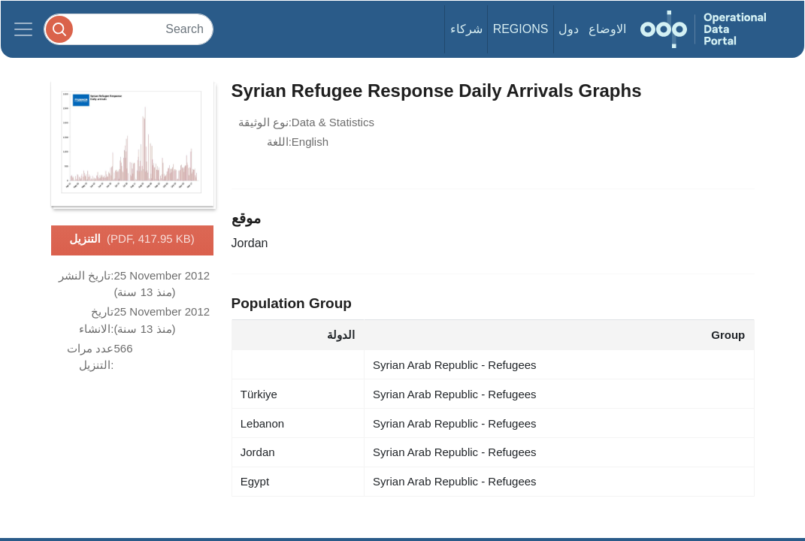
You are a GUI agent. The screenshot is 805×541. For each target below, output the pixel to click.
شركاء (466, 29)
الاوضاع (607, 29)
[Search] (128, 29)
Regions (521, 29)
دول (568, 29)
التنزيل (132, 239)
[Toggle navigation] (23, 29)
